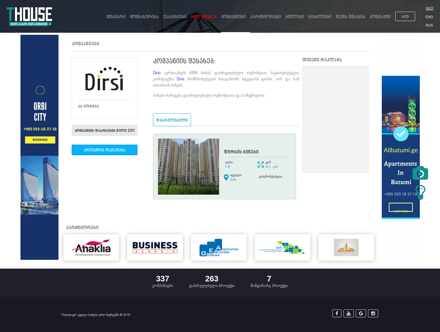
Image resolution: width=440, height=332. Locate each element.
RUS (429, 25)
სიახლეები (319, 17)
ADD (405, 16)
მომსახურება (144, 17)
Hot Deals (203, 16)
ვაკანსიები (175, 17)
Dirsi (157, 72)
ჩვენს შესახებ (350, 17)
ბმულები (294, 17)
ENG (429, 17)
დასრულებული (172, 120)
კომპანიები (233, 17)
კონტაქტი (380, 17)
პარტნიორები (265, 17)
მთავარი (116, 17)
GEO (430, 8)
